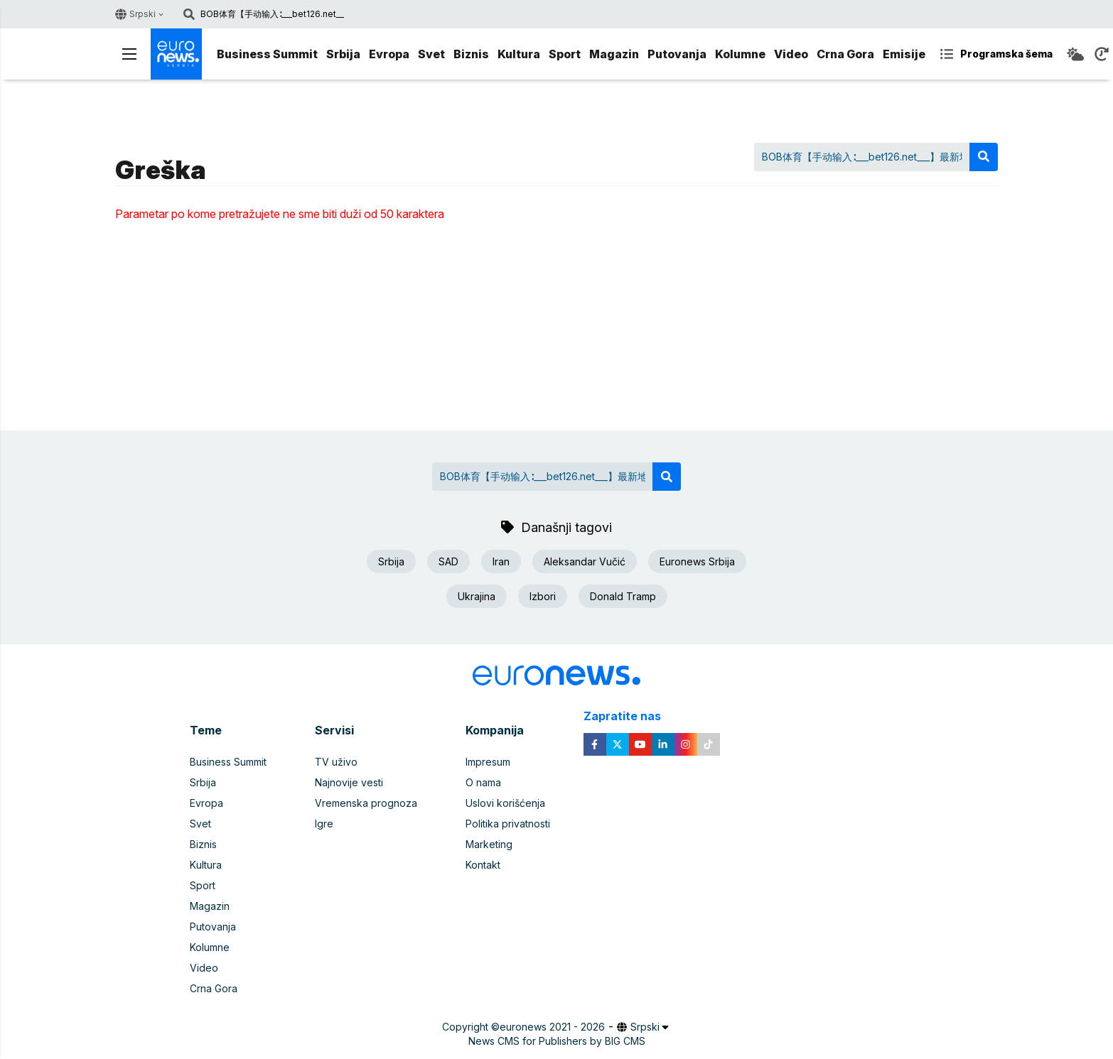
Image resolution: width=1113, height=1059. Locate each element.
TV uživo (336, 762)
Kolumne (740, 54)
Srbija (343, 54)
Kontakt (483, 865)
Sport (565, 54)
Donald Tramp (623, 596)
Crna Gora (845, 54)
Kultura (519, 54)
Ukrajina (476, 596)
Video (791, 54)
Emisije (904, 54)
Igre (324, 824)
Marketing (489, 844)
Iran (501, 561)
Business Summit (267, 54)
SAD (448, 561)
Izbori (542, 596)
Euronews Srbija (697, 561)
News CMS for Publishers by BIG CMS (556, 1041)
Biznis (471, 54)
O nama (483, 782)
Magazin (614, 54)
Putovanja (676, 54)
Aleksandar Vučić (584, 561)
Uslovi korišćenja (505, 803)
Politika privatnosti (508, 824)
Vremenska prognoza (366, 803)
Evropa (389, 54)
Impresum (488, 762)
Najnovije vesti (349, 782)
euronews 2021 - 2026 (552, 1027)
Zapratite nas (630, 716)
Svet (431, 54)
